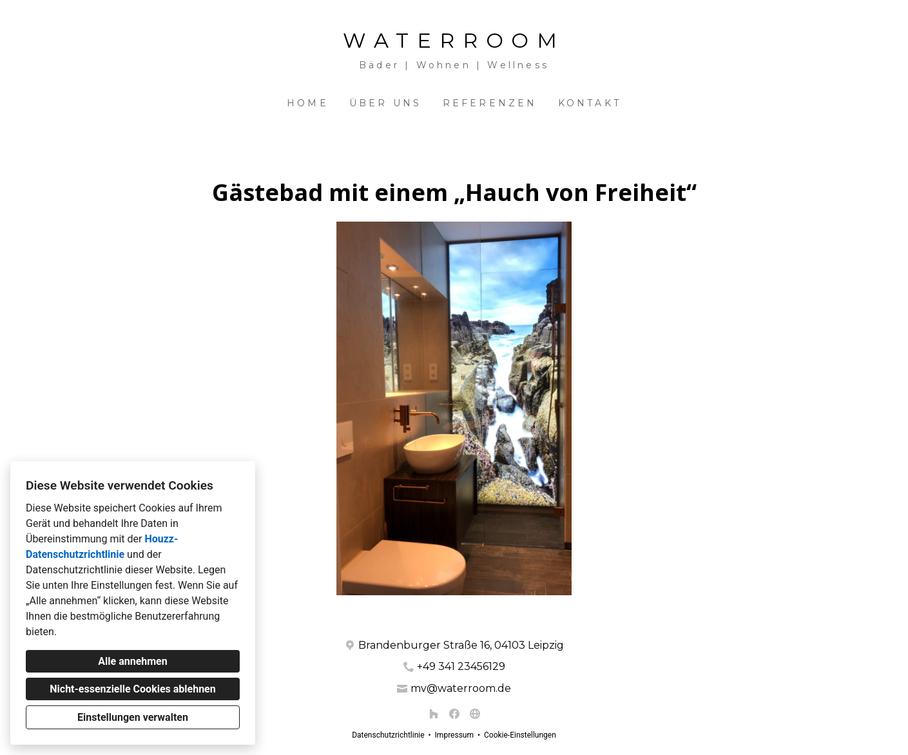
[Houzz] (433, 713)
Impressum (454, 735)
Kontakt (589, 103)
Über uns (385, 103)
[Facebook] (454, 713)
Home (308, 103)
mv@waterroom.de (461, 688)
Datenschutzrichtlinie (388, 735)
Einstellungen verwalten (132, 717)
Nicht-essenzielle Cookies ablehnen (132, 689)
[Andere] (475, 713)
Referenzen (490, 103)
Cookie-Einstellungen (520, 735)
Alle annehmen (132, 661)
